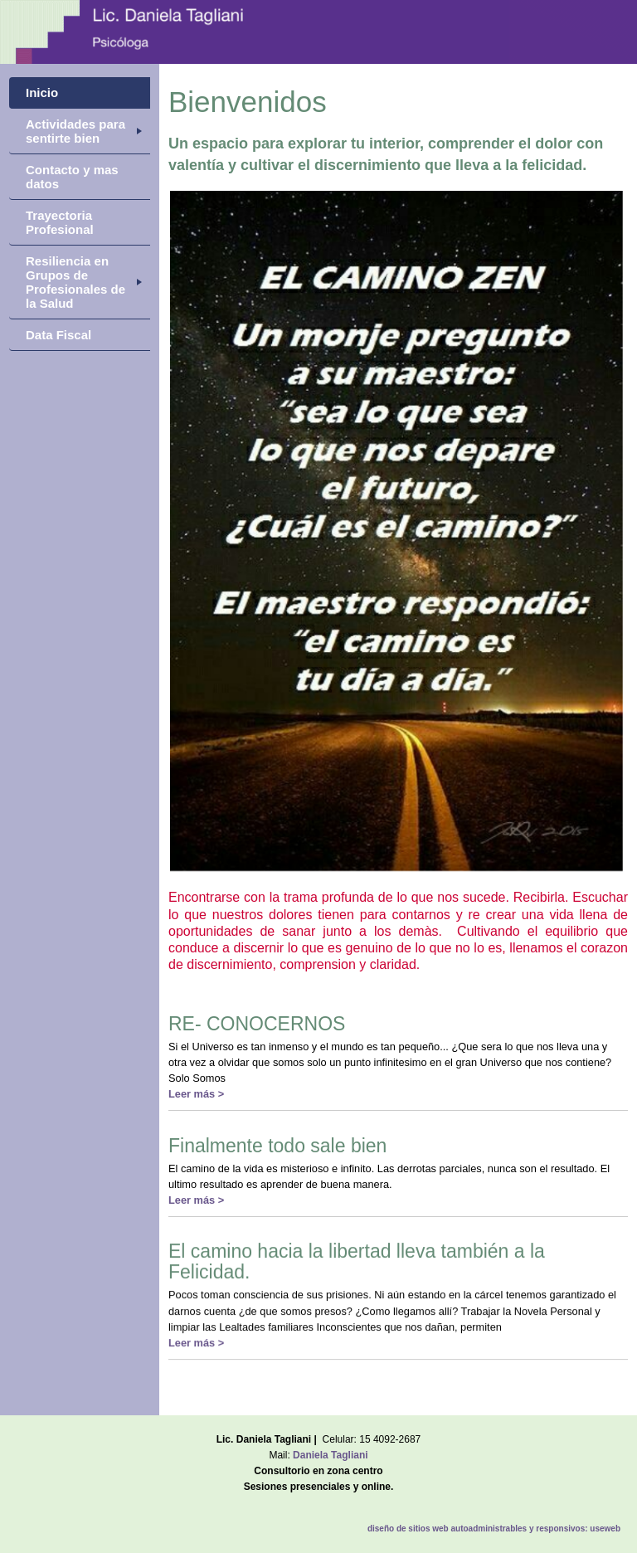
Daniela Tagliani (330, 1455)
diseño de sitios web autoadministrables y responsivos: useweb (493, 1528)
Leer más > (196, 1094)
